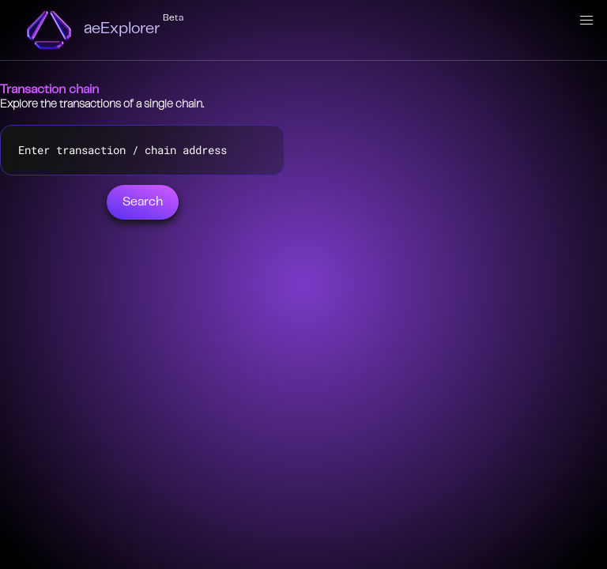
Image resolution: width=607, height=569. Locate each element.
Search (143, 202)
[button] (586, 20)
